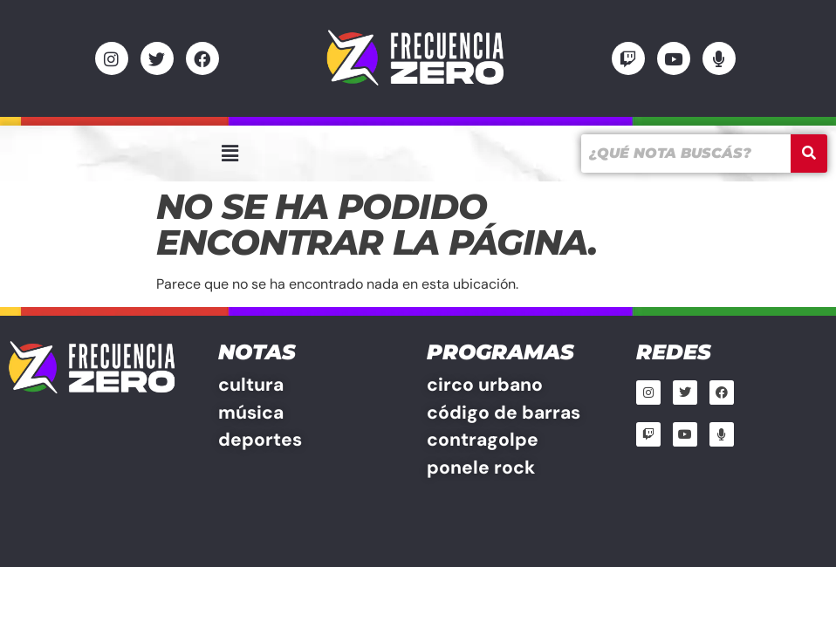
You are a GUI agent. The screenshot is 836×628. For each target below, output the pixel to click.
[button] (229, 153)
